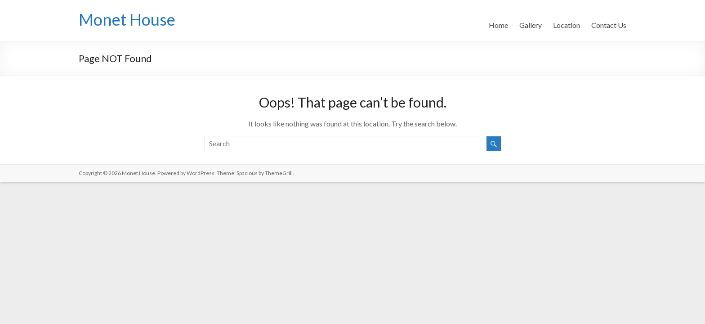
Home (498, 25)
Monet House (127, 19)
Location (566, 25)
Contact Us (608, 25)
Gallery (530, 25)
